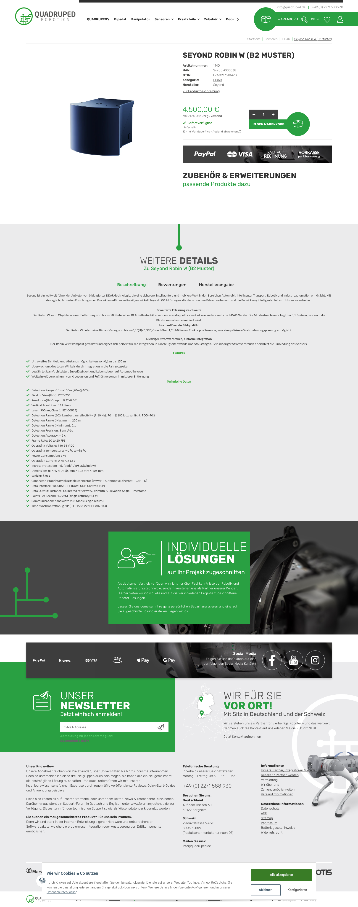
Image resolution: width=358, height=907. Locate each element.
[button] (338, 19)
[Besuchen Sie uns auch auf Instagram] (315, 660)
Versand (216, 116)
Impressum (269, 823)
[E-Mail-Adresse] (109, 727)
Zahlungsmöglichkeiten (278, 789)
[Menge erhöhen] (273, 114)
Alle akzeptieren (278, 875)
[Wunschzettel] (327, 19)
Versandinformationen (277, 794)
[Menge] (263, 114)
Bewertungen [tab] (172, 284)
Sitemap (267, 818)
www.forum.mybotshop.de (150, 804)
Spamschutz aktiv (74, 741)
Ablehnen (262, 890)
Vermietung (269, 780)
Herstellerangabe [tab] (216, 284)
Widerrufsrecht (271, 832)
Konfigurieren (295, 890)
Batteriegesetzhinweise (278, 828)
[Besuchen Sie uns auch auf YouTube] (293, 660)
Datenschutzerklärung (65, 892)
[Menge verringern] (254, 114)
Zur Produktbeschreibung (201, 91)
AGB (264, 813)
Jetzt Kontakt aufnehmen (242, 737)
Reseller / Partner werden (280, 775)
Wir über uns (270, 785)
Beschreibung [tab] (131, 284)
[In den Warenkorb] (279, 124)
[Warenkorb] (275, 19)
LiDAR (217, 80)
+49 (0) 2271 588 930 (207, 786)
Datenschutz (270, 808)
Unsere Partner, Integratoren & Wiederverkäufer (296, 770)
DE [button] (313, 19)
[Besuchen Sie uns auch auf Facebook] (272, 660)
